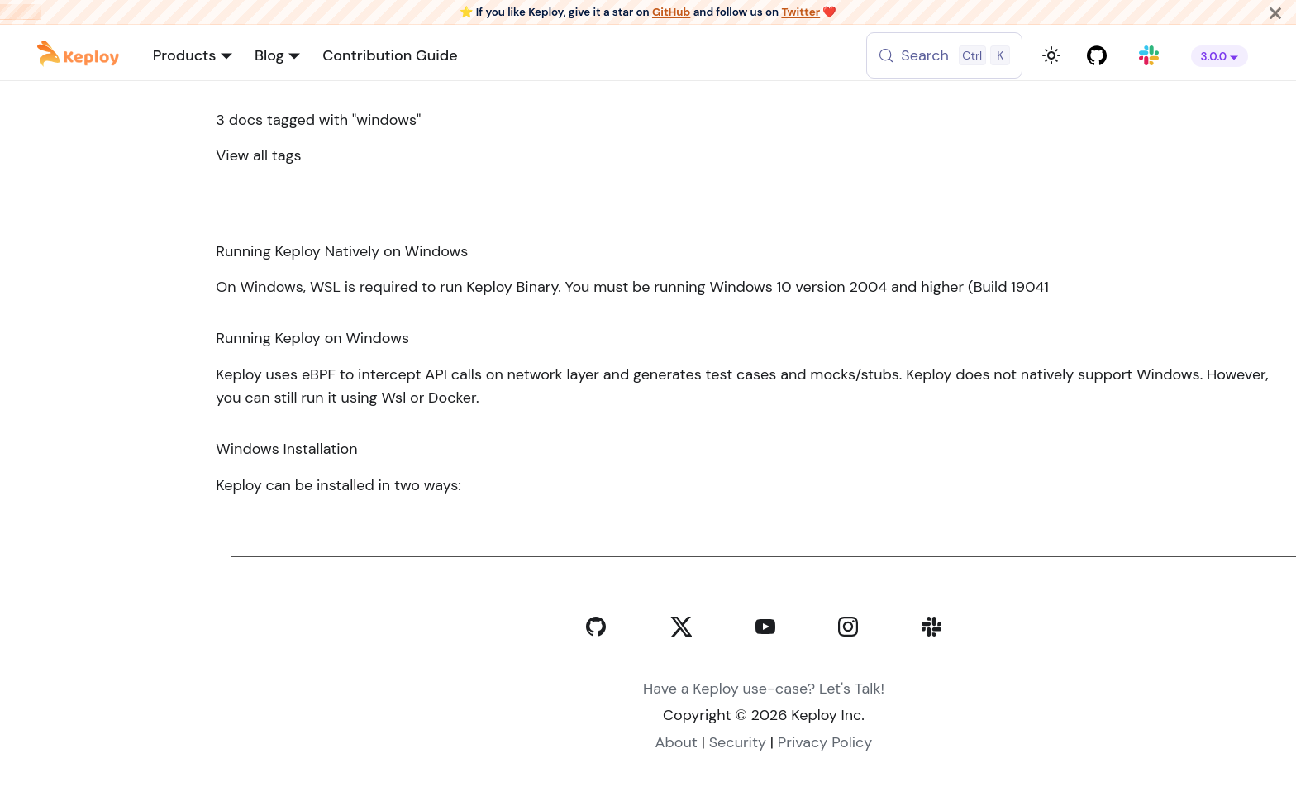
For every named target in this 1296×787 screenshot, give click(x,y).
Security (737, 742)
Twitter (800, 12)
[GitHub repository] (1097, 55)
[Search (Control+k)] (948, 55)
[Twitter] (681, 661)
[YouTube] (765, 661)
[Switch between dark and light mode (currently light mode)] (1051, 55)
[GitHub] (596, 661)
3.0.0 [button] (1214, 57)
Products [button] (185, 55)
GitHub (671, 12)
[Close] (1275, 12)
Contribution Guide (389, 55)
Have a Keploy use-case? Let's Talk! (763, 689)
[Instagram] (848, 661)
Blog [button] (269, 55)
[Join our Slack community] (1149, 55)
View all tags (258, 155)
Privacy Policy (825, 742)
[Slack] (931, 661)
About (676, 742)
